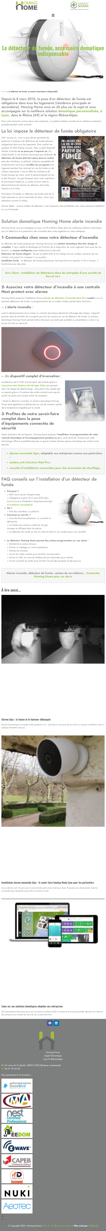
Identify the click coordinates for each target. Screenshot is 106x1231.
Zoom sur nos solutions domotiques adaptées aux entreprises (32, 1006)
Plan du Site (48, 1225)
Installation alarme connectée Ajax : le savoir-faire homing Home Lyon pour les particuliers (47, 882)
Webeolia (93, 1225)
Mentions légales (64, 1225)
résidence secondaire (20, 504)
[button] (53, 15)
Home (3, 91)
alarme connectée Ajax (24, 453)
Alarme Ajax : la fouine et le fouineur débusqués (26, 719)
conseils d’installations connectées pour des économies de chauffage (54, 468)
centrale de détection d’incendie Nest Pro (64, 298)
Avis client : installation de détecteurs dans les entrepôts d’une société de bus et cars (53, 274)
